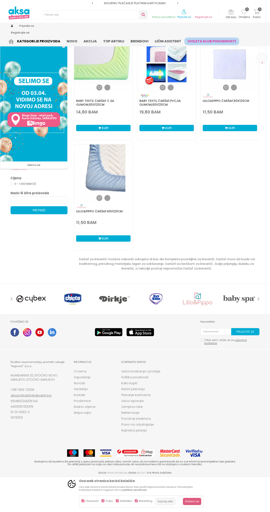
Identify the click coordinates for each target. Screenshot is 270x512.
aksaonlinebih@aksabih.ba (31, 428)
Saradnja (81, 422)
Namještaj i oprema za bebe (58, 40)
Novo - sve (21, 175)
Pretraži (39, 243)
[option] (135, 3)
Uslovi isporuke (132, 433)
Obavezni (92, 501)
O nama (80, 404)
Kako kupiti (129, 416)
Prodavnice (82, 433)
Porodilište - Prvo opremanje (32, 195)
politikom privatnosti (135, 490)
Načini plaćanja (133, 422)
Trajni (109, 501)
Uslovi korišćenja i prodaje (140, 404)
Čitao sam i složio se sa (225, 374)
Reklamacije (130, 445)
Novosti (79, 416)
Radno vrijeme (85, 439)
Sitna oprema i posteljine (95, 40)
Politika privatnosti (134, 410)
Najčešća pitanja (134, 463)
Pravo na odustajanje (137, 457)
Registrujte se (203, 17)
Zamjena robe (132, 439)
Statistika (126, 501)
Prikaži (214, 47)
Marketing (145, 501)
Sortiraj (153, 47)
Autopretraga (134, 47)
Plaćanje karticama (136, 428)
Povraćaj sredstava (136, 451)
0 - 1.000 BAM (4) (25, 216)
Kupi (103, 161)
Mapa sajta (82, 445)
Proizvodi (30, 40)
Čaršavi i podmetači (128, 40)
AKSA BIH (16, 40)
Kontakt (79, 428)
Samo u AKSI (23, 185)
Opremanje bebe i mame (31, 180)
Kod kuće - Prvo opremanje (32, 190)
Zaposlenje (82, 410)
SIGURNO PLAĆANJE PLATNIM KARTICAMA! (135, 3)
